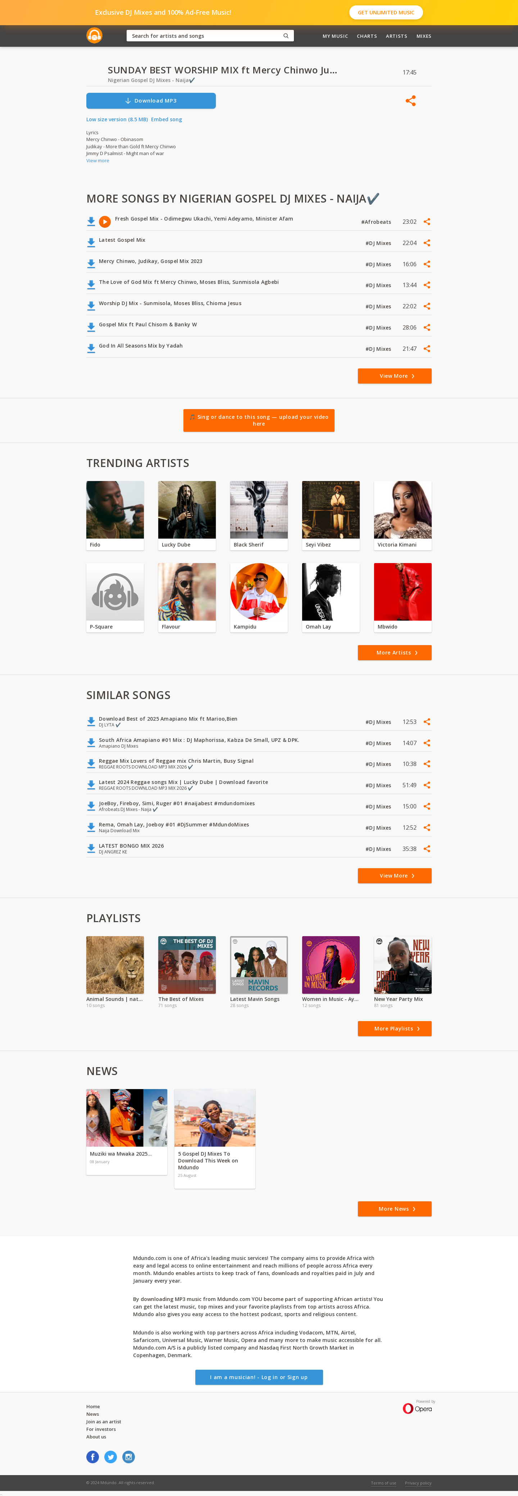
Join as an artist (103, 1421)
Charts (367, 36)
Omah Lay (318, 626)
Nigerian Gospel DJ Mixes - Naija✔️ (151, 80)
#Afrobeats (377, 221)
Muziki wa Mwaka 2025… (121, 1153)
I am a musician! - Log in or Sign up (259, 1377)
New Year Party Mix (398, 999)
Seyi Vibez (318, 544)
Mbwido (387, 626)
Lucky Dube (176, 544)
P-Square (101, 626)
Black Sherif (249, 544)
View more (97, 160)
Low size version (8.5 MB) (117, 119)
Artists (397, 36)
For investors (101, 1429)
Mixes (424, 36)
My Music (335, 36)
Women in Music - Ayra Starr (331, 999)
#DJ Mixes (379, 243)
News (92, 1414)
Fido (95, 544)
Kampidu (245, 626)
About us (96, 1436)
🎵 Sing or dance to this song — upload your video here (259, 420)
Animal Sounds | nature (115, 999)
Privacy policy (418, 1483)
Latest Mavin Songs (255, 999)
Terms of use (383, 1483)
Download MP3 (150, 100)
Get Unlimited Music (386, 12)
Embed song (166, 119)
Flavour (171, 626)
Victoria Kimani (397, 544)
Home (93, 1406)
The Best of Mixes (181, 999)
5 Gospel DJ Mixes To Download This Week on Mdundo (208, 1160)
